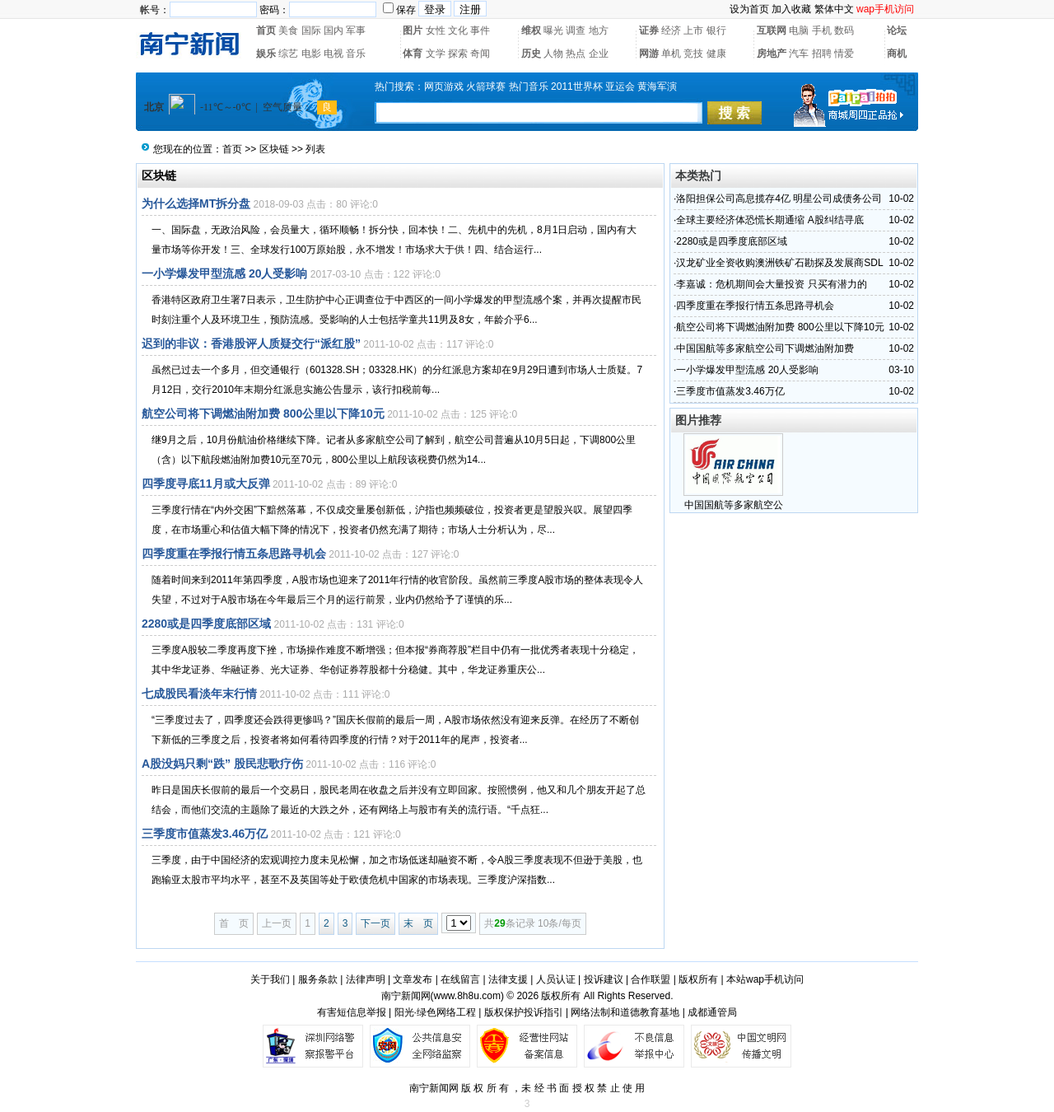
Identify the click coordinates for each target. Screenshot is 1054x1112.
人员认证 (556, 979)
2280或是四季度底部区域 (206, 623)
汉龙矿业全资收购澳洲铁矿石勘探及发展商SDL (779, 263)
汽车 (799, 53)
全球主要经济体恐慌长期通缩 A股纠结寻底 (769, 220)
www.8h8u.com (467, 996)
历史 (531, 53)
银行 (716, 30)
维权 (531, 30)
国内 (333, 30)
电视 (333, 53)
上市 (693, 30)
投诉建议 (603, 979)
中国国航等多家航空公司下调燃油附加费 (765, 348)
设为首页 (749, 9)
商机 (897, 53)
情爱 (844, 53)
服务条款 (318, 979)
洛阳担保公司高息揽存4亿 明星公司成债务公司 (779, 198)
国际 (311, 30)
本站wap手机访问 (765, 979)
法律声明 (365, 979)
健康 (716, 53)
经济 (671, 30)
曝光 (553, 30)
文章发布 (412, 979)
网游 (649, 53)
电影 (311, 53)
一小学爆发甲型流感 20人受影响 (224, 273)
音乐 (356, 53)
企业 (599, 53)
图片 (412, 30)
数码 (844, 30)
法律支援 (508, 979)
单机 (671, 53)
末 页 (418, 923)
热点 (575, 53)
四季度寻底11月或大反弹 (206, 483)
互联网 (771, 30)
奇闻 (480, 53)
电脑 (799, 30)
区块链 (274, 149)
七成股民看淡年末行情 (199, 693)
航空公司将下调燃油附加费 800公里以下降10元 (263, 413)
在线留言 (460, 979)
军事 (356, 30)
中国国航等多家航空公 (733, 505)
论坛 (897, 30)
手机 (822, 30)
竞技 (693, 53)
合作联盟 (650, 979)
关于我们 (270, 979)
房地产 (771, 53)
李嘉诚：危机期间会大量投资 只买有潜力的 (771, 284)
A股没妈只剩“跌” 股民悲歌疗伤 (222, 763)
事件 (480, 30)
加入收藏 (791, 9)
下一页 (375, 923)
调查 (575, 30)
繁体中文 (834, 9)
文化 (458, 30)
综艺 (288, 53)
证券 (649, 30)
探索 (458, 53)
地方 (599, 30)
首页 (266, 30)
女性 (435, 30)
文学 (435, 53)
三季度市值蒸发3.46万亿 (205, 833)
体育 (412, 53)
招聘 (822, 53)
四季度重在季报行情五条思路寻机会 (234, 553)
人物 (553, 53)
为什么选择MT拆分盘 (196, 203)
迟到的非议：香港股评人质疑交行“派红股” (251, 343)
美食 (288, 30)
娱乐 (266, 53)
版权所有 (698, 979)
